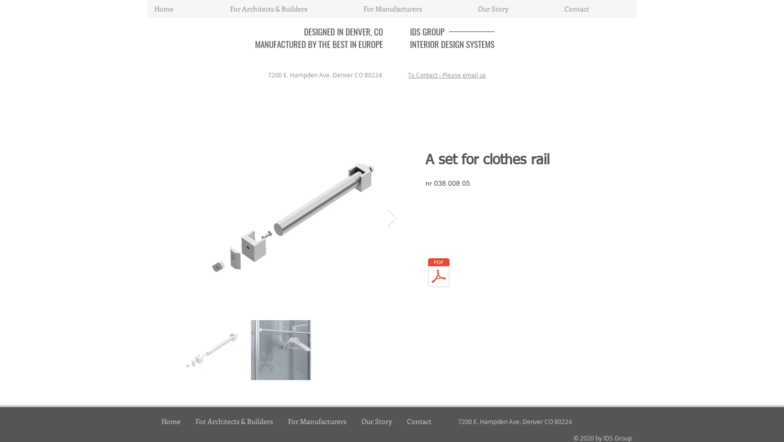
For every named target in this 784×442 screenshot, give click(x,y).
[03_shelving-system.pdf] (439, 274)
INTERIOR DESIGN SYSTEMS (452, 44)
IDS (416, 31)
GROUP (433, 31)
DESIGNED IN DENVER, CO (343, 31)
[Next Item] (392, 218)
